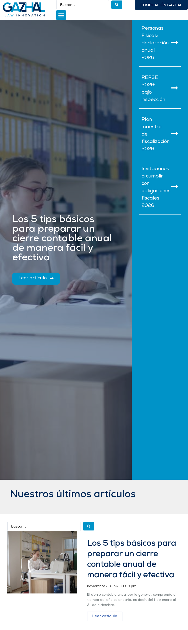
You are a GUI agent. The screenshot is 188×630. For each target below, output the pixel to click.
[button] (61, 15)
